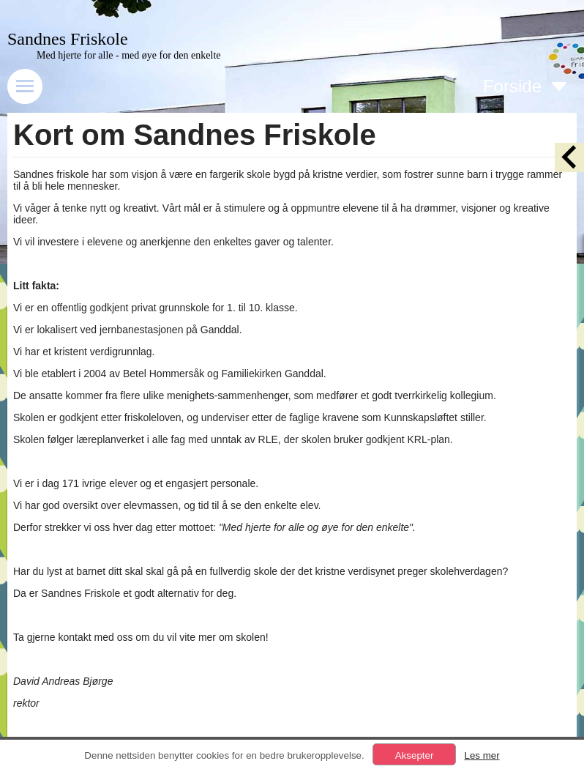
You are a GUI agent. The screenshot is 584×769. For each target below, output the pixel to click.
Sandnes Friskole (67, 38)
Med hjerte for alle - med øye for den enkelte (129, 55)
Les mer (481, 755)
